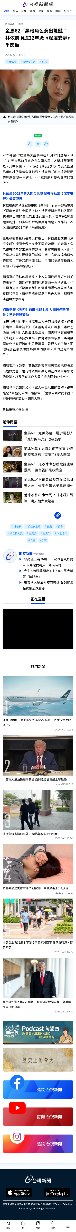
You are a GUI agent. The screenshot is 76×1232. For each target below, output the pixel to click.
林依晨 (13, 62)
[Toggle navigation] (68, 1223)
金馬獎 (33, 533)
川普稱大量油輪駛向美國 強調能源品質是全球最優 (48, 584)
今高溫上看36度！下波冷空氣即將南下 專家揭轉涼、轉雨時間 (48, 562)
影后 (44, 62)
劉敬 (60, 526)
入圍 (32, 540)
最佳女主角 (29, 62)
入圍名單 (62, 533)
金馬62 (47, 533)
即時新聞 (26, 553)
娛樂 (20, 23)
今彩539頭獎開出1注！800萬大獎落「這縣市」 (48, 573)
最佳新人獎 (16, 533)
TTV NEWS (9, 23)
